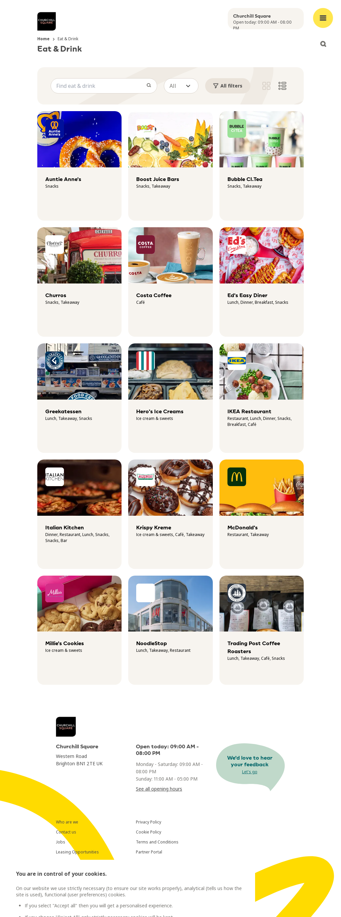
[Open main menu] (323, 18)
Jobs (60, 842)
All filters (227, 86)
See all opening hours (159, 789)
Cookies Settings (152, 862)
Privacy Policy (148, 822)
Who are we (67, 822)
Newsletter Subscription (79, 862)
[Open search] (323, 44)
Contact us (66, 832)
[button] (181, 85)
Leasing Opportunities (77, 852)
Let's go (249, 772)
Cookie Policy (148, 832)
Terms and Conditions (157, 842)
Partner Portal (149, 852)
